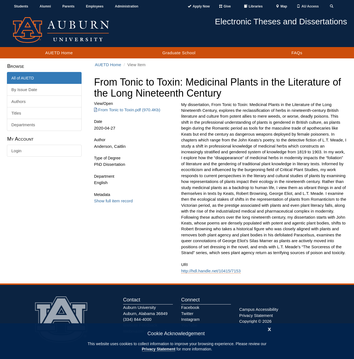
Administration (126, 6)
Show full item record (113, 200)
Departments (23, 124)
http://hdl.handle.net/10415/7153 (211, 270)
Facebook (190, 307)
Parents (68, 6)
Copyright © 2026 (255, 321)
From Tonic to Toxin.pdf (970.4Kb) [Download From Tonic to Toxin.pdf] (127, 109)
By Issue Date (24, 89)
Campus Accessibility (258, 309)
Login (16, 150)
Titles (16, 113)
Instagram (190, 319)
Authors (18, 101)
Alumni (45, 6)
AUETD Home (59, 52)
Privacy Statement (158, 349)
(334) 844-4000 (137, 319)
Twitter (187, 313)
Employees (94, 6)
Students (21, 6)
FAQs (297, 52)
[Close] (269, 329)
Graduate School (179, 52)
